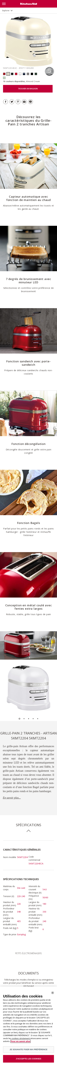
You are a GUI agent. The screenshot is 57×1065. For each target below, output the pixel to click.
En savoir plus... (12, 797)
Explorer (6, 10)
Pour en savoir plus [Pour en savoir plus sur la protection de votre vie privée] (20, 1041)
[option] (28, 645)
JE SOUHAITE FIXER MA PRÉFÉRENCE (28, 1049)
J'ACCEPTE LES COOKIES (28, 1059)
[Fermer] (52, 992)
